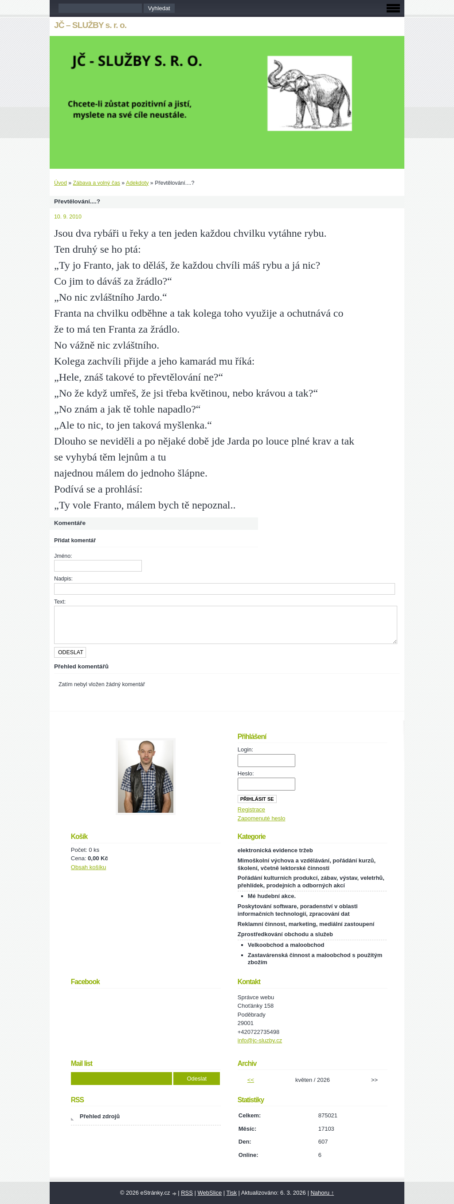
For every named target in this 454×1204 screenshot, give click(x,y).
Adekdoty (137, 183)
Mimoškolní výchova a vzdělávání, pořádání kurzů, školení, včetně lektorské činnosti (307, 864)
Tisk (232, 1192)
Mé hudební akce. (272, 896)
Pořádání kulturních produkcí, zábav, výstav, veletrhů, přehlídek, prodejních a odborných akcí (311, 881)
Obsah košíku (88, 867)
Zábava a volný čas (96, 183)
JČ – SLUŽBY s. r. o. (90, 25)
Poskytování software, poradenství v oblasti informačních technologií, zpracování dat (298, 910)
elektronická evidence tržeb (275, 850)
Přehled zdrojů (100, 1116)
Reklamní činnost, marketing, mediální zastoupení (306, 924)
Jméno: (63, 556)
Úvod (60, 183)
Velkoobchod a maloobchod (286, 945)
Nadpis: (63, 579)
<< (250, 1080)
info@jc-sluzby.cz (260, 1040)
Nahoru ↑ (322, 1192)
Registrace (251, 809)
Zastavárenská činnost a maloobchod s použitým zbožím (315, 959)
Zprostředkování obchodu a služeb (285, 934)
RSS (187, 1192)
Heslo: (246, 773)
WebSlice (209, 1192)
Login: (245, 749)
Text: (60, 602)
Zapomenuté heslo (262, 818)
